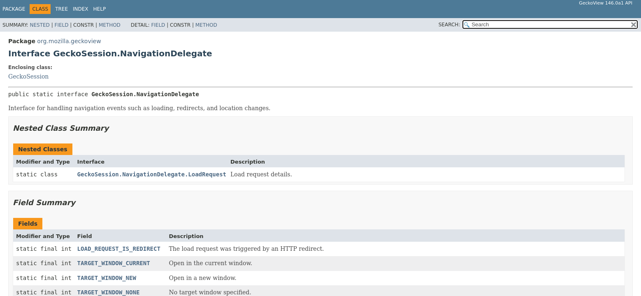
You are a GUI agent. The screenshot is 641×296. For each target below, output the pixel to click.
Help (99, 9)
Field (61, 25)
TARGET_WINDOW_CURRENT (113, 263)
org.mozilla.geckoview (69, 41)
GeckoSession (28, 76)
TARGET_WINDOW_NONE (108, 292)
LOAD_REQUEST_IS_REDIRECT (118, 248)
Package (13, 9)
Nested (39, 25)
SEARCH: (449, 25)
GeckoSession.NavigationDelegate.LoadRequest (151, 174)
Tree (61, 9)
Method (110, 25)
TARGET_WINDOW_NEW (106, 278)
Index (80, 9)
